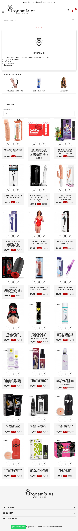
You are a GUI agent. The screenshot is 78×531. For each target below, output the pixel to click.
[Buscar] (36, 20)
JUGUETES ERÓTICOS (14, 91)
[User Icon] (68, 10)
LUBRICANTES (39, 91)
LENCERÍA (64, 91)
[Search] (73, 20)
